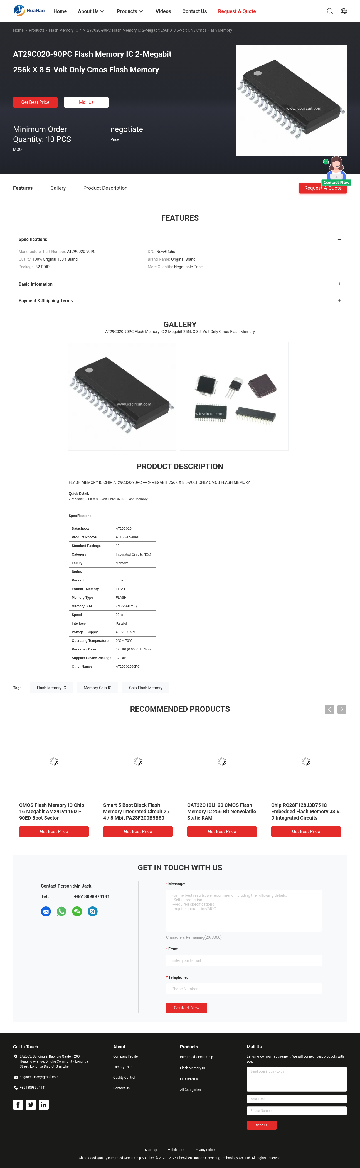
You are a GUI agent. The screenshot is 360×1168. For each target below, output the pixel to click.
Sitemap (151, 1150)
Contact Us (121, 1088)
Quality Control (124, 1078)
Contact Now (186, 1008)
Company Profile (125, 1056)
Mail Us (86, 102)
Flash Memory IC (63, 30)
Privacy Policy (204, 1150)
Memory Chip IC (97, 688)
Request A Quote (323, 188)
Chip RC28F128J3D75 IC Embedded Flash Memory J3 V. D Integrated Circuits (306, 811)
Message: (176, 884)
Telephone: (178, 977)
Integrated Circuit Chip (196, 1057)
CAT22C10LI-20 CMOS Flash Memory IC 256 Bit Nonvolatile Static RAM (221, 811)
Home (18, 30)
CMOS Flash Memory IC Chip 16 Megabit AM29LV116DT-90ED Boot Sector (51, 811)
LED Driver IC (189, 1079)
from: (173, 949)
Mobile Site (175, 1150)
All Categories (190, 1090)
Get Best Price (35, 102)
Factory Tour (122, 1067)
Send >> (262, 1125)
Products (37, 30)
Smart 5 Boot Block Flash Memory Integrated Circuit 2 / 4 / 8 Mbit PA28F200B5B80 (136, 811)
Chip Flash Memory (145, 688)
